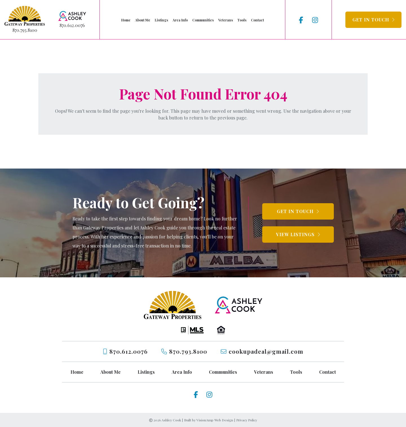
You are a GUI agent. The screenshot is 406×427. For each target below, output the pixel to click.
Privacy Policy (246, 420)
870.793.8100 (24, 30)
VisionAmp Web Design (215, 420)
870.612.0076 (72, 25)
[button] (373, 20)
